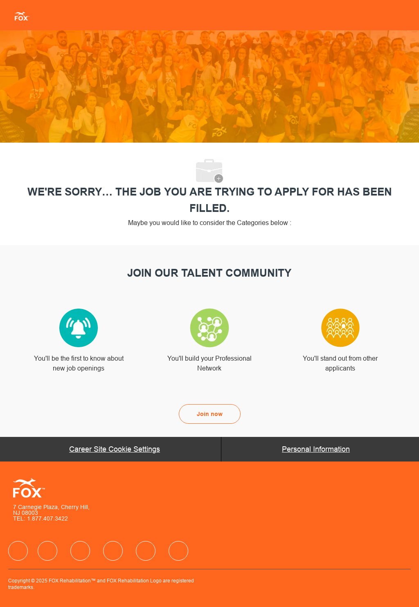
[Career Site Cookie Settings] (114, 449)
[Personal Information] (316, 449)
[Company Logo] (18, 15)
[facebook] (18, 551)
